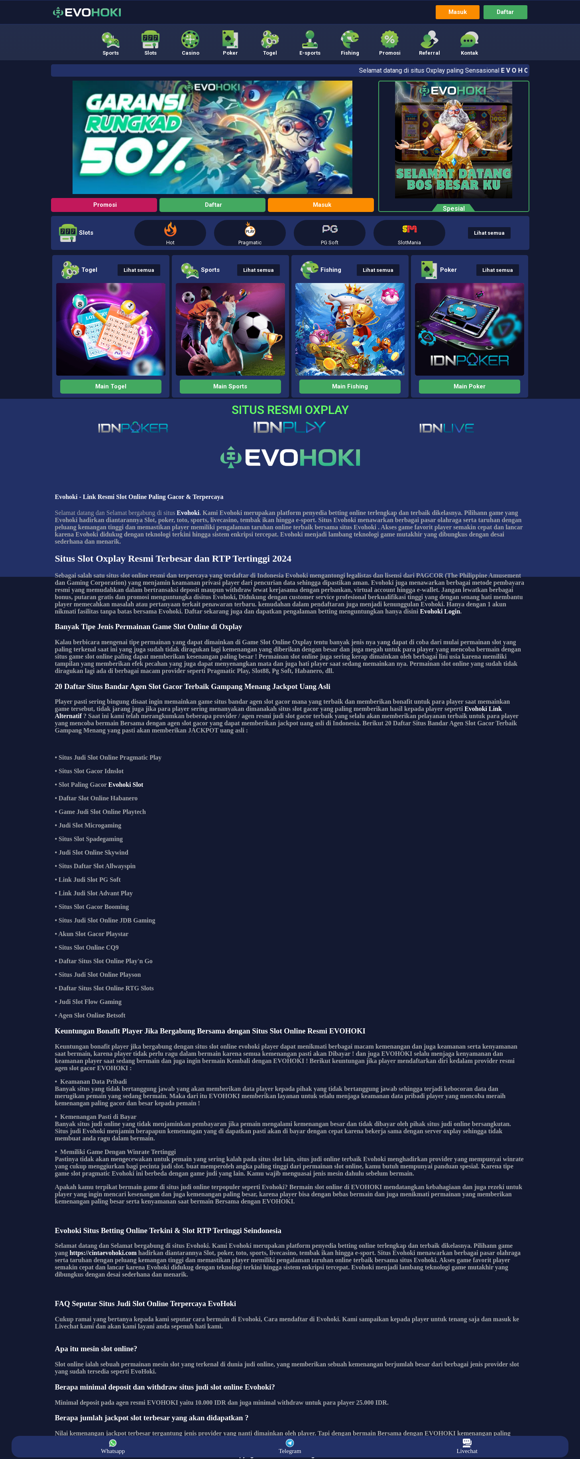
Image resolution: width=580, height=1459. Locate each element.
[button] (111, 42)
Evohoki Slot (126, 785)
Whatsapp (113, 1446)
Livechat (466, 1446)
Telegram (290, 1446)
